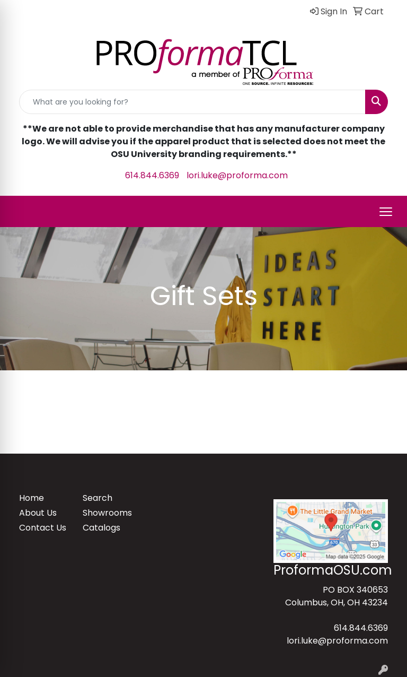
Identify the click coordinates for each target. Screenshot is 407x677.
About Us (38, 513)
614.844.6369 (152, 175)
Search (97, 498)
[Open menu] (385, 211)
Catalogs (101, 528)
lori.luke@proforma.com (237, 175)
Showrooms (107, 513)
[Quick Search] (192, 102)
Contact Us (42, 528)
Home (31, 498)
